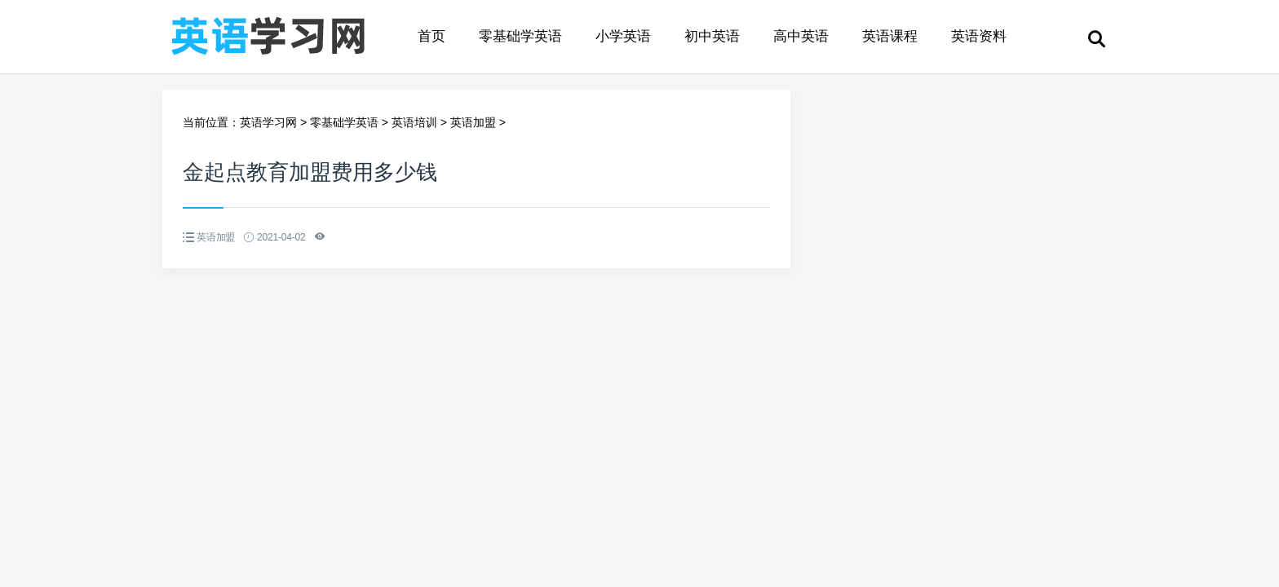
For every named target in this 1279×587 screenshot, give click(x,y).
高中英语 (801, 36)
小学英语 (623, 36)
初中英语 (712, 36)
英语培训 (414, 122)
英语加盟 (473, 122)
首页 (431, 36)
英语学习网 (268, 122)
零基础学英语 (520, 36)
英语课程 (890, 36)
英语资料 (979, 36)
